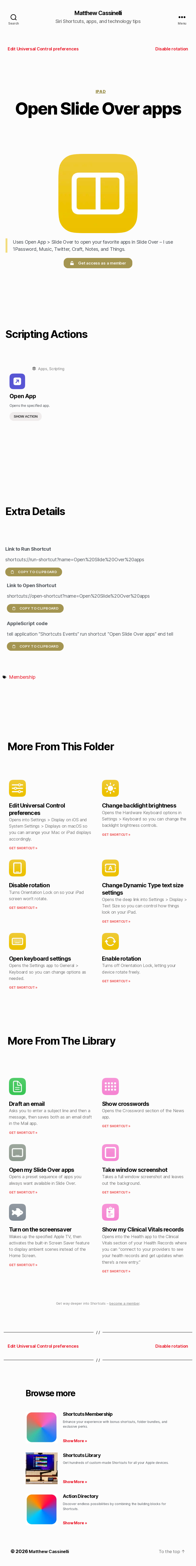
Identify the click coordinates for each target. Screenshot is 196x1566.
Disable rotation (29, 885)
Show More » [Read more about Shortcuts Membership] (75, 1441)
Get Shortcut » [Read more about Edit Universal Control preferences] (23, 849)
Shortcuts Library (82, 1456)
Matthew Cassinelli (98, 13)
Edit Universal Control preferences (37, 810)
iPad (101, 92)
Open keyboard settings (40, 959)
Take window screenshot (134, 1170)
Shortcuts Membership (88, 1414)
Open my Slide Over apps (41, 1170)
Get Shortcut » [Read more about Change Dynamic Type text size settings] (116, 922)
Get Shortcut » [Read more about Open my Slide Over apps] (23, 1193)
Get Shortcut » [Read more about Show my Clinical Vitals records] (116, 1272)
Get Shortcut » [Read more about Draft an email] (23, 1133)
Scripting (56, 369)
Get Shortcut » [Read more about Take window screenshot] (116, 1193)
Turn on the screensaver (40, 1230)
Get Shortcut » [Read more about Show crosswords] (116, 1127)
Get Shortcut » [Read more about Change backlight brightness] (116, 835)
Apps (42, 369)
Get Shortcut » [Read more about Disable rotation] (23, 908)
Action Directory (81, 1496)
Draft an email (27, 1104)
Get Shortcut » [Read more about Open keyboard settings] (23, 988)
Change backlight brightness (139, 806)
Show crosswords (125, 1104)
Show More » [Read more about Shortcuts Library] (75, 1482)
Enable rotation (121, 959)
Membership (22, 677)
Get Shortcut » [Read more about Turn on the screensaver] (23, 1265)
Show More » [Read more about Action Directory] (75, 1523)
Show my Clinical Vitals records (143, 1230)
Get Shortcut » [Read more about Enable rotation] (116, 982)
